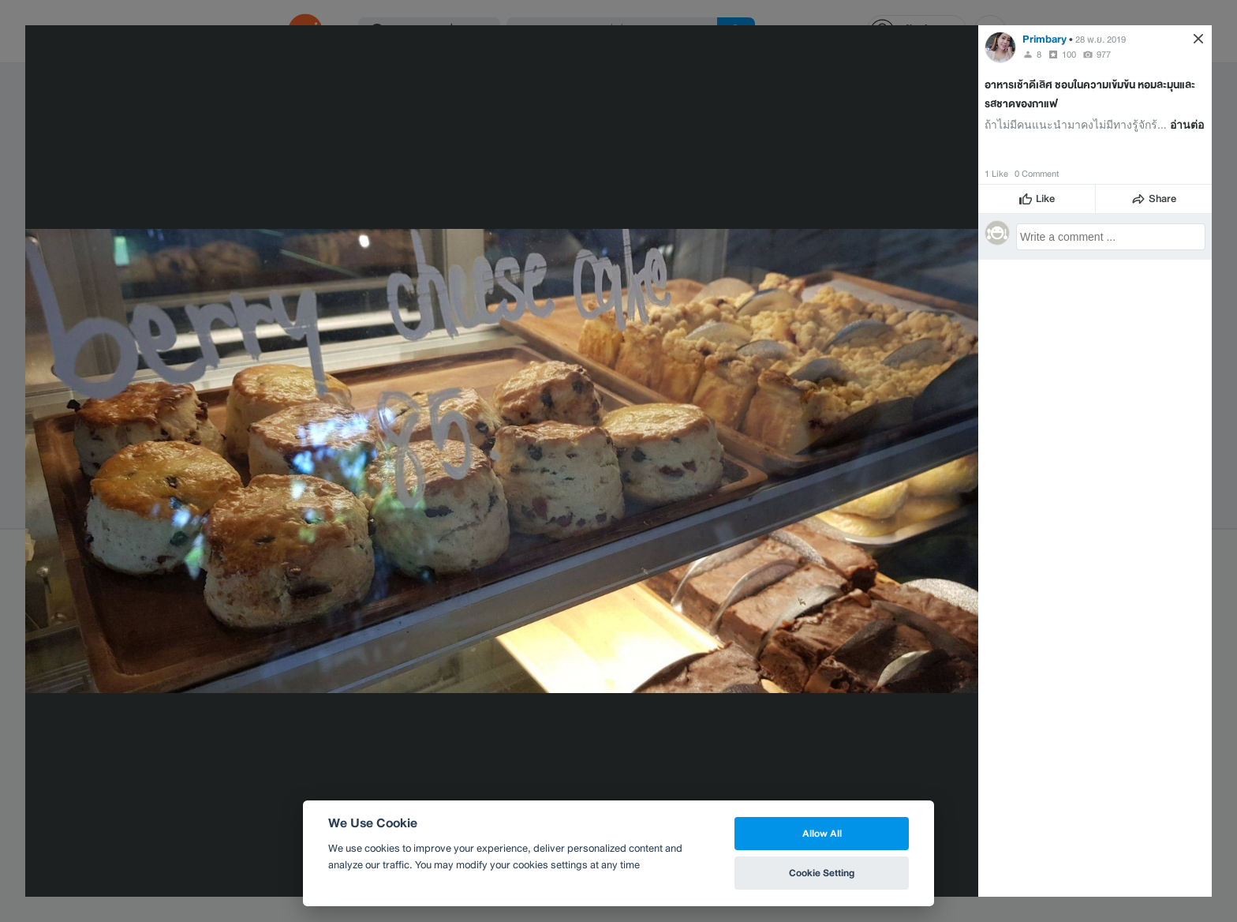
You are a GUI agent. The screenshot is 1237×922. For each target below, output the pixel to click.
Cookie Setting (821, 872)
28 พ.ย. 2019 (1100, 39)
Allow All (822, 833)
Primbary (1044, 39)
